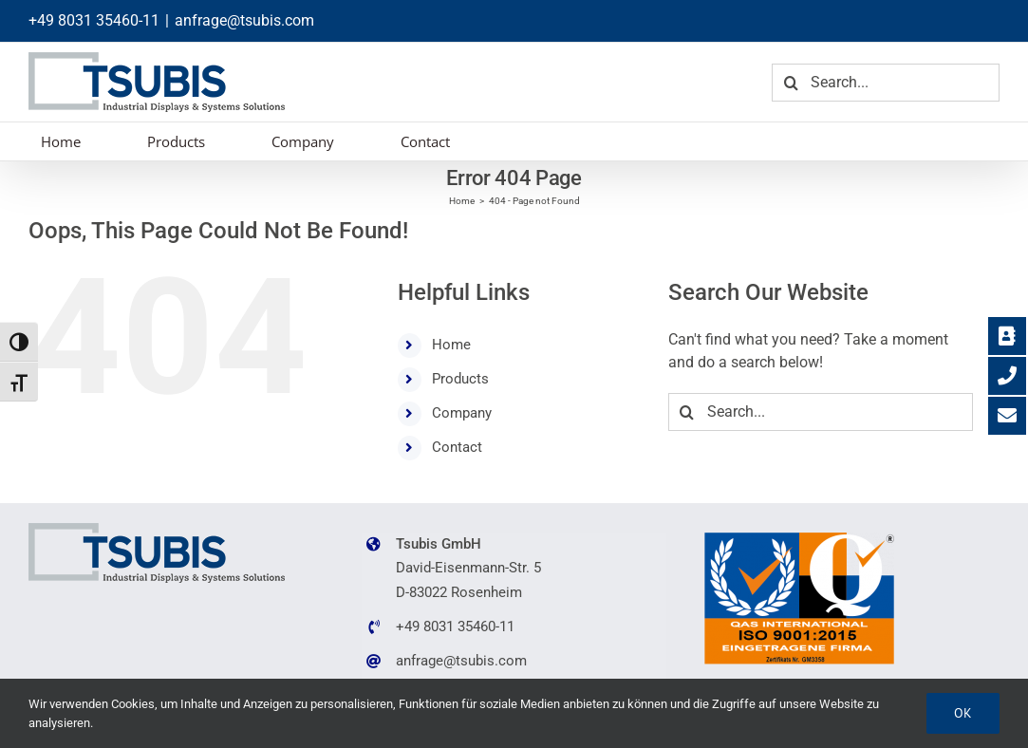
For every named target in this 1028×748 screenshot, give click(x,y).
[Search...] (886, 83)
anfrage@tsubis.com (244, 20)
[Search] (791, 83)
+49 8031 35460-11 (93, 20)
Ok (963, 712)
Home (451, 344)
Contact (457, 447)
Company (462, 412)
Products (460, 378)
